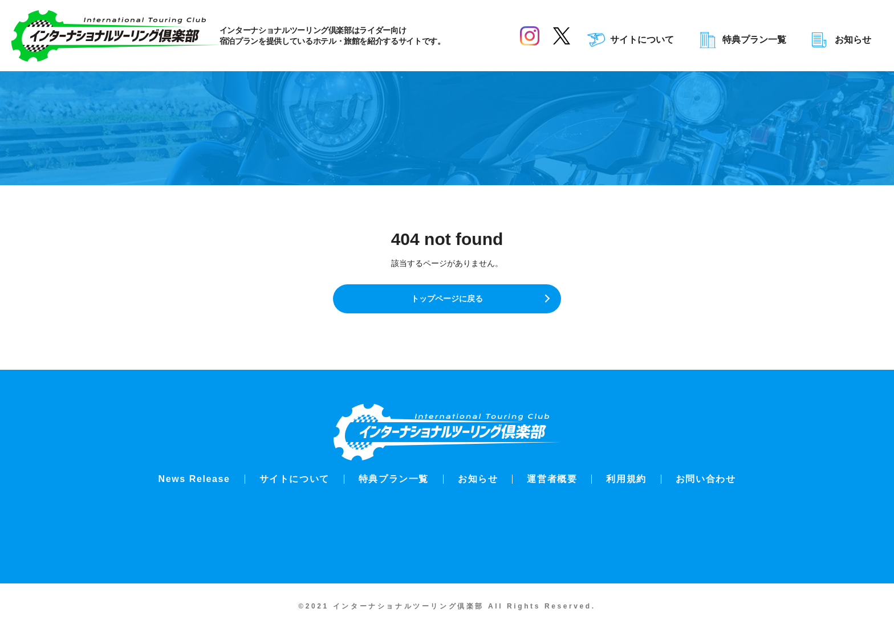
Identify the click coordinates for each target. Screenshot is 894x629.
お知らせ (853, 39)
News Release (194, 479)
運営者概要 (552, 479)
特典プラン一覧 (754, 39)
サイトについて (642, 39)
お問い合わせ (706, 479)
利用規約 (626, 479)
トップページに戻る (447, 304)
